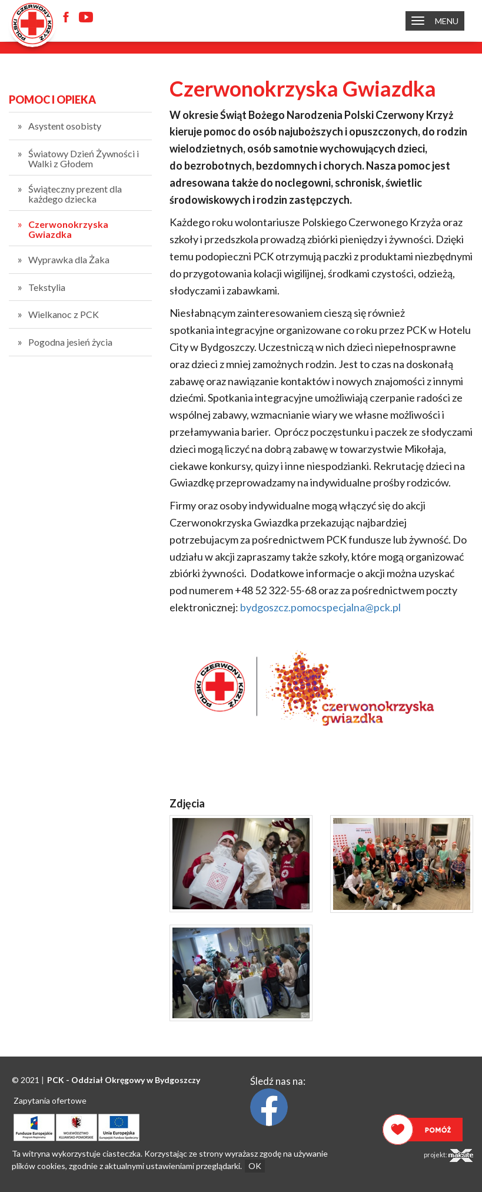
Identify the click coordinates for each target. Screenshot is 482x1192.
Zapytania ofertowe (50, 1100)
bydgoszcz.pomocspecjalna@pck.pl (320, 607)
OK (254, 1166)
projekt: (448, 1155)
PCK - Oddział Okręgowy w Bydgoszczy (123, 1080)
